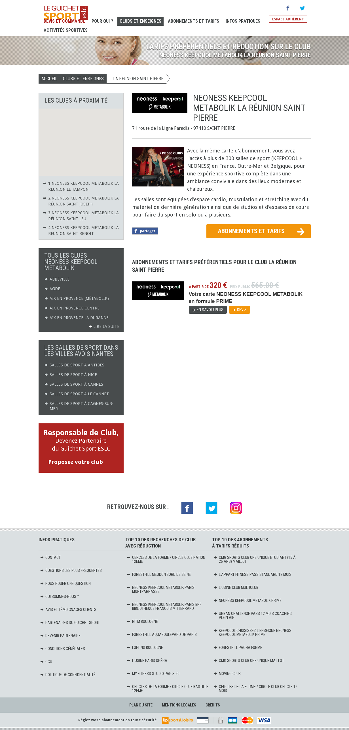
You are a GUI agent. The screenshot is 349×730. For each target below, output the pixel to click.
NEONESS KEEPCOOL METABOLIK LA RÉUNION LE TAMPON (81, 186)
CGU (46, 661)
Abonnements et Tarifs (193, 21)
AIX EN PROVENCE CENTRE (72, 308)
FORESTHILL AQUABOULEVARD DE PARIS (162, 634)
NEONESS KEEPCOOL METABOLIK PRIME (247, 600)
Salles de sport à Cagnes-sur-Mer (78, 406)
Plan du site (141, 705)
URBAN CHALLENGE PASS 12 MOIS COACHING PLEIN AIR (252, 615)
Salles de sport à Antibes (74, 365)
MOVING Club (227, 673)
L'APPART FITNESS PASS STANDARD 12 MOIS (252, 574)
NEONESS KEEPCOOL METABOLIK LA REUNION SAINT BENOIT (81, 230)
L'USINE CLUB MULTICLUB (235, 587)
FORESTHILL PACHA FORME (237, 647)
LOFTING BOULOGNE (145, 647)
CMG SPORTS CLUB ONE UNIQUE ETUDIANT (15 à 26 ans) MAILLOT (254, 559)
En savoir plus (210, 309)
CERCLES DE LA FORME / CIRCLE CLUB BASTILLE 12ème (167, 688)
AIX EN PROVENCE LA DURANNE (76, 317)
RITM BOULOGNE (142, 621)
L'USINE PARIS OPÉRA (147, 660)
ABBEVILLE (56, 279)
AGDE (52, 288)
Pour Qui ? (102, 21)
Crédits (213, 705)
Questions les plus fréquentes (71, 570)
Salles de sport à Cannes (73, 384)
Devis (242, 309)
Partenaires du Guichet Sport (70, 622)
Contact (50, 557)
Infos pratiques (243, 21)
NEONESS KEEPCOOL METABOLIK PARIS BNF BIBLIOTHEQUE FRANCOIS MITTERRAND (164, 606)
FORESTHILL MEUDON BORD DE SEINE (159, 574)
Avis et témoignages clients (68, 609)
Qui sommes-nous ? (59, 596)
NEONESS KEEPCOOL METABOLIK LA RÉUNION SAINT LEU (81, 215)
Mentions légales (179, 705)
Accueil (49, 78)
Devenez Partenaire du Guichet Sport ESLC (81, 447)
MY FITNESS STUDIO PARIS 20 (153, 673)
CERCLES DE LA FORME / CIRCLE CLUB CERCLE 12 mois (255, 688)
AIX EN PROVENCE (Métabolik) (76, 298)
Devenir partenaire (60, 635)
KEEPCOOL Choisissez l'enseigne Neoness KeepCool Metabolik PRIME (252, 632)
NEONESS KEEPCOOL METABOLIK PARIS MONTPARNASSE (160, 589)
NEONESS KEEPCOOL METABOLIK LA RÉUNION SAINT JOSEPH (81, 200)
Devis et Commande (64, 21)
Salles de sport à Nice (70, 374)
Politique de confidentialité (68, 674)
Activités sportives (66, 30)
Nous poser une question (65, 583)
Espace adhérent (288, 19)
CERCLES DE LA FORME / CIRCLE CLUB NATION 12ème (166, 559)
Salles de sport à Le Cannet (76, 393)
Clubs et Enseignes (140, 21)
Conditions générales (62, 648)
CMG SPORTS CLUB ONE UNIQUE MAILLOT (248, 660)
